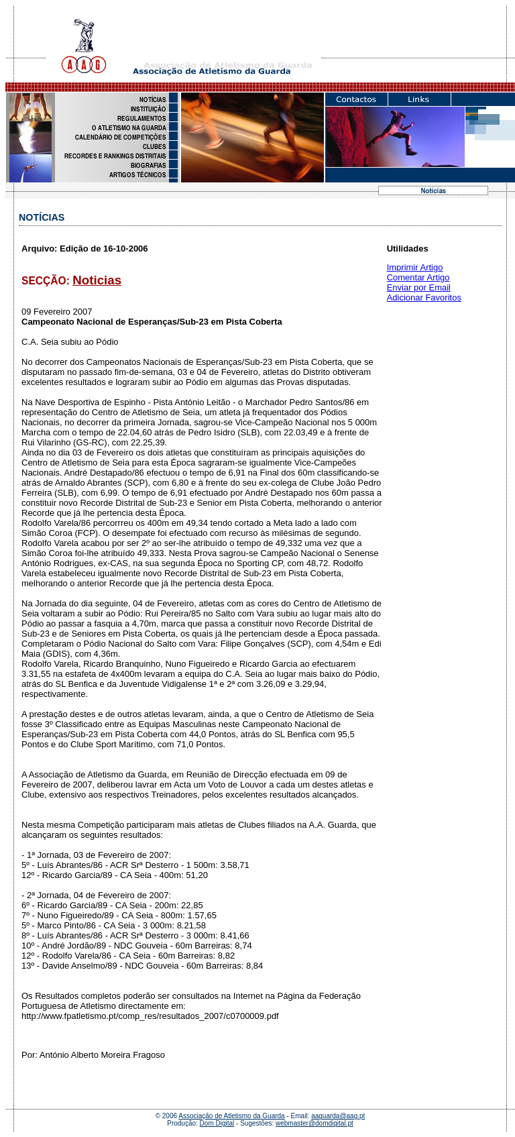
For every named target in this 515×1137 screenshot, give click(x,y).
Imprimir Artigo (415, 267)
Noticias (96, 280)
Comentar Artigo (418, 277)
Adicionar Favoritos (424, 297)
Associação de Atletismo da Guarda (231, 1116)
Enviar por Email (419, 287)
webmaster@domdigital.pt (314, 1123)
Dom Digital (217, 1123)
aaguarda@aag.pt (338, 1116)
